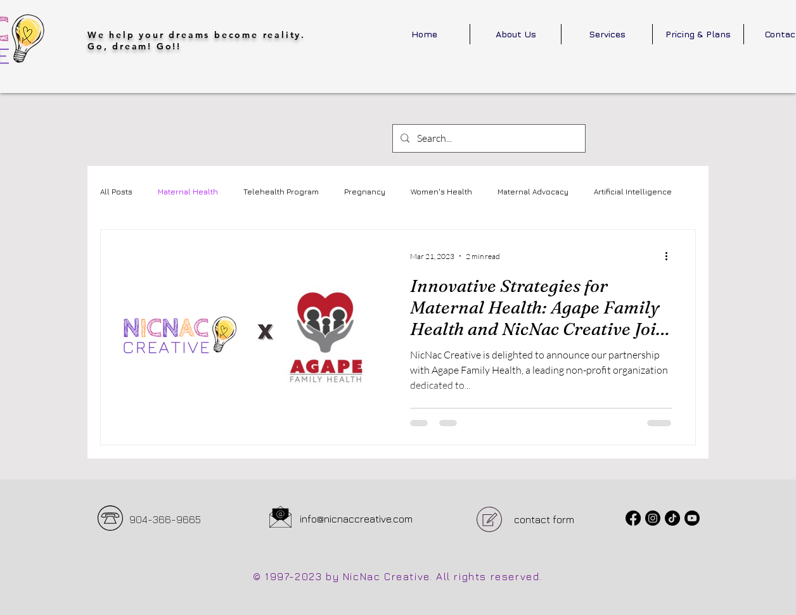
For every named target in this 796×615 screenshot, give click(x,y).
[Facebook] (633, 518)
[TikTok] (672, 518)
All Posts (116, 191)
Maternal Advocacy (533, 191)
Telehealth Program (281, 191)
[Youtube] (692, 518)
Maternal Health (188, 191)
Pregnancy (364, 191)
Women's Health (441, 191)
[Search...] (487, 138)
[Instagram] (652, 518)
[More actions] (670, 255)
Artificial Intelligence (633, 191)
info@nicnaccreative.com (356, 518)
